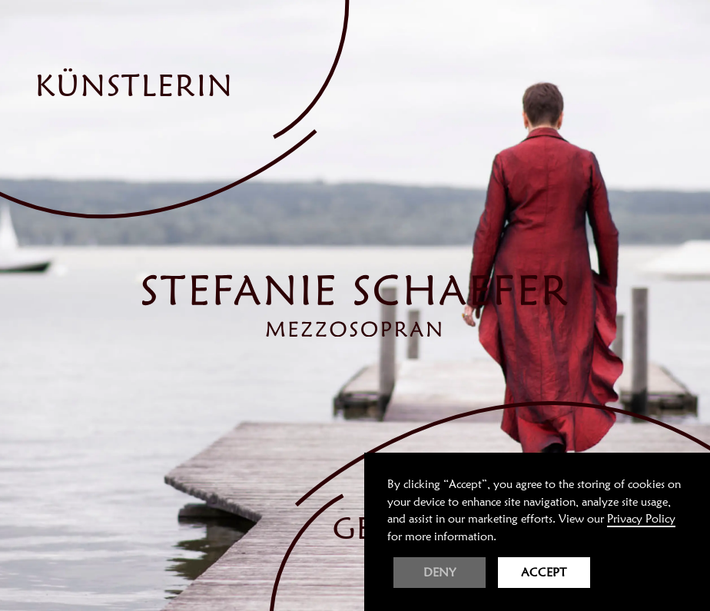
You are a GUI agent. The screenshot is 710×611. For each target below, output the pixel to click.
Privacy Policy (641, 519)
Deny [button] (439, 572)
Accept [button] (544, 572)
